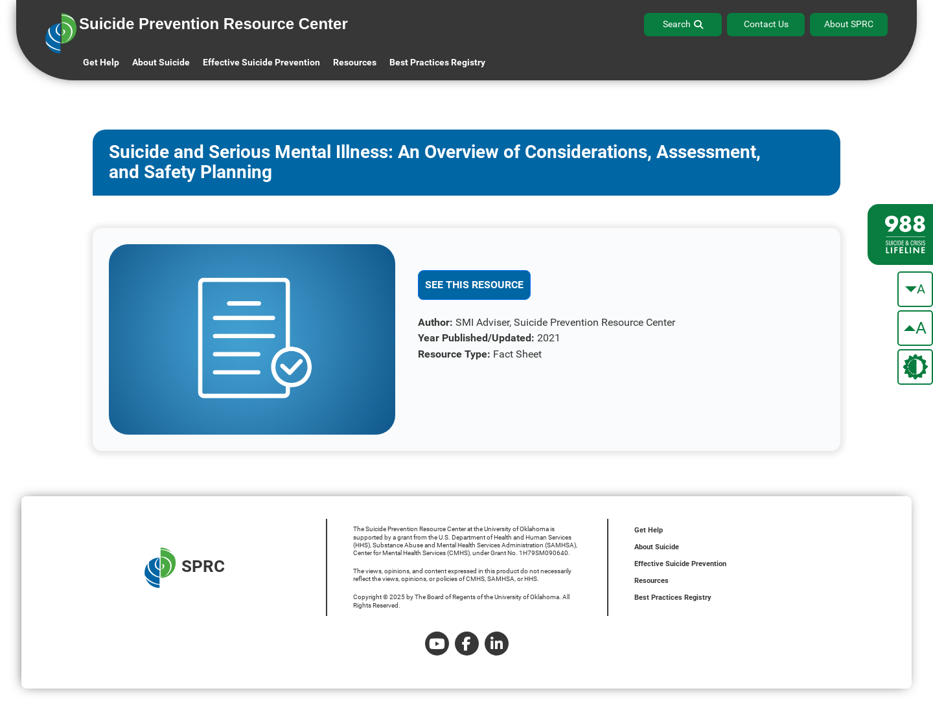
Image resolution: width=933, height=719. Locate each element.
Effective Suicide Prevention (680, 564)
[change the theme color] (915, 367)
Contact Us (766, 24)
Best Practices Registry (437, 62)
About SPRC (848, 24)
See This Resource (474, 285)
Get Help (101, 62)
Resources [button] (354, 62)
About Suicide (161, 62)
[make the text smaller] (915, 289)
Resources (651, 580)
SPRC (184, 567)
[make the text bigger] (915, 328)
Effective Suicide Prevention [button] (261, 62)
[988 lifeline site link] (900, 234)
